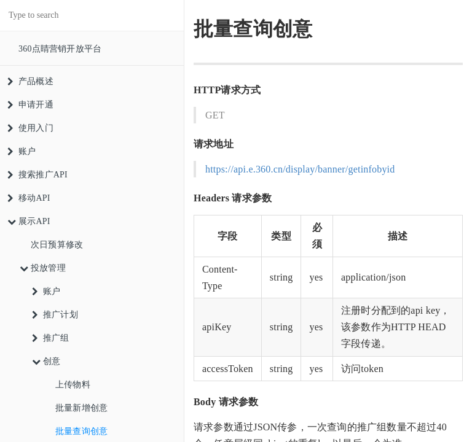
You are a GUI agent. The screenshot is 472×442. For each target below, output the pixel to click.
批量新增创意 (81, 408)
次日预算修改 (57, 244)
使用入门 (30, 128)
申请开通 (30, 104)
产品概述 (30, 81)
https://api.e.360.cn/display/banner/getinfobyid (300, 169)
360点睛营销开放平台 (59, 48)
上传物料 (72, 384)
